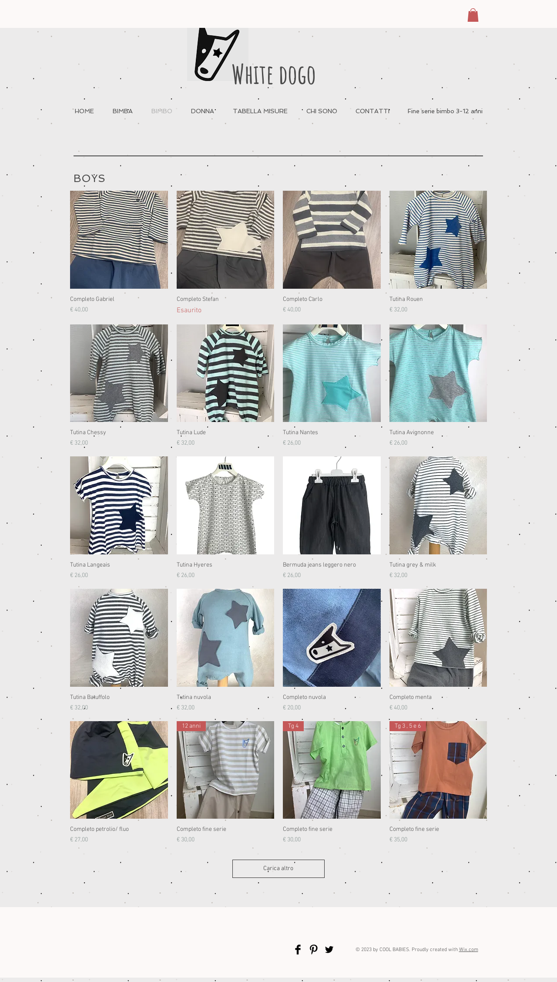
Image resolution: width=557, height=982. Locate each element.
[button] (473, 15)
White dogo (274, 74)
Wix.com (468, 950)
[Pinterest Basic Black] (314, 950)
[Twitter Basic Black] (329, 950)
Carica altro (279, 868)
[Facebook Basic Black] (298, 950)
